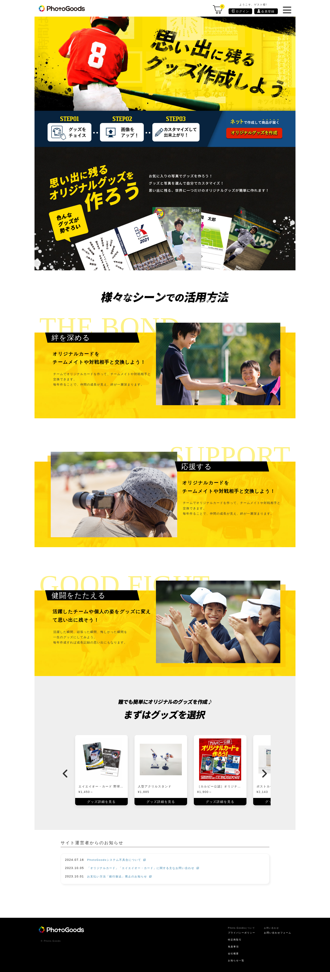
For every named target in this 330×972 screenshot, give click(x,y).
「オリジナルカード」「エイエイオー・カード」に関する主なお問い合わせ (146, 866)
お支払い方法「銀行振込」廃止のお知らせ (121, 875)
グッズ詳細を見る (101, 800)
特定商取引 (231, 938)
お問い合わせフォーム (276, 931)
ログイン (240, 11)
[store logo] (62, 8)
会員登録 (266, 11)
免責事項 (230, 945)
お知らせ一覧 (232, 959)
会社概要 (230, 952)
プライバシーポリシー (238, 931)
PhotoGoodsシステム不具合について (118, 858)
